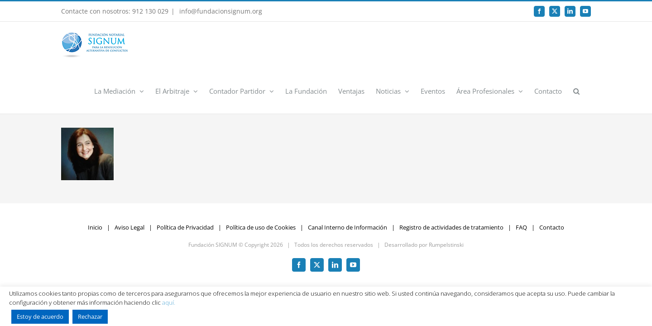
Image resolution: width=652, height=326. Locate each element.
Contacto (551, 181)
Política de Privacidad (185, 181)
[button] (588, 45)
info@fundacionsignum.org (219, 11)
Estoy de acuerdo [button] (40, 316)
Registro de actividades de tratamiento (451, 181)
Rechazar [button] (90, 316)
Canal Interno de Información (347, 181)
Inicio (95, 181)
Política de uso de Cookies (261, 181)
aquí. (168, 302)
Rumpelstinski (446, 199)
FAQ (521, 181)
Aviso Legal (129, 181)
